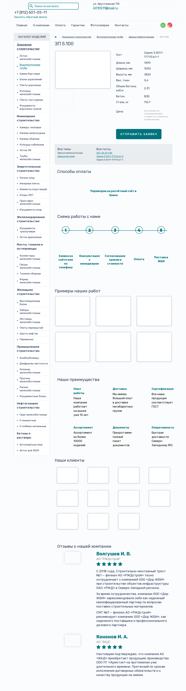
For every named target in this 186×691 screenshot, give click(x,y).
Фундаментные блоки (33, 396)
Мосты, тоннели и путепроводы (30, 246)
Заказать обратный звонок (30, 17)
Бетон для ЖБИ (29, 450)
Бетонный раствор (31, 444)
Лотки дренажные (31, 237)
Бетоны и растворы (24, 435)
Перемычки (26, 339)
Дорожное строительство (28, 46)
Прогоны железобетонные (30, 380)
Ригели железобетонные (30, 389)
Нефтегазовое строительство (28, 405)
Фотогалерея (99, 25)
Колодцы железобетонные (30, 92)
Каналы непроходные (32, 133)
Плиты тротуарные (31, 100)
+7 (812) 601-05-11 (30, 12)
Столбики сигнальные (33, 426)
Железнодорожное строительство (30, 219)
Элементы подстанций (33, 189)
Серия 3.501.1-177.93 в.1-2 (109, 156)
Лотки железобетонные (30, 57)
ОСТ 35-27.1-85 (104, 153)
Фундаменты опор (31, 209)
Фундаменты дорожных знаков (30, 107)
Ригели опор (27, 177)
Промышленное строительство (28, 348)
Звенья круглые (66, 156)
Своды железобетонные (30, 266)
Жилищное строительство (28, 292)
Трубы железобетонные (30, 158)
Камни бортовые (30, 73)
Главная (22, 25)
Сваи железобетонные (33, 414)
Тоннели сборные (30, 273)
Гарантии (78, 25)
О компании (41, 25)
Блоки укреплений (31, 79)
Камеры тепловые (30, 127)
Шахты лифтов (29, 333)
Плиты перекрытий (31, 327)
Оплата (60, 25)
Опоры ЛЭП (26, 195)
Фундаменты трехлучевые (27, 230)
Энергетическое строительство (29, 168)
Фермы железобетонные (30, 281)
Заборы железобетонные (30, 312)
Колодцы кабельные (32, 144)
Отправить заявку (138, 134)
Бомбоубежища (29, 357)
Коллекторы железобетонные (30, 257)
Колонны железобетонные (30, 371)
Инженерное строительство (28, 118)
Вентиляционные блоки (30, 303)
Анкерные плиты (29, 183)
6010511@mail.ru (105, 8)
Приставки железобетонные (30, 202)
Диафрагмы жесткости (34, 363)
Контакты (121, 25)
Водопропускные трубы (30, 66)
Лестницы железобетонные (30, 320)
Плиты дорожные (30, 85)
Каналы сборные (29, 138)
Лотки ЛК (25, 150)
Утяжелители (28, 420)
